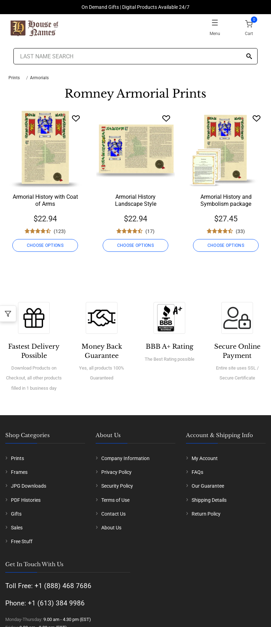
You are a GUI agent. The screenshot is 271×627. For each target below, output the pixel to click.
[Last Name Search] (135, 56)
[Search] (249, 56)
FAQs (197, 472)
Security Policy (117, 486)
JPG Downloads (28, 486)
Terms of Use (115, 500)
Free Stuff (21, 541)
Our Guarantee (208, 486)
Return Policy (206, 514)
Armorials (39, 77)
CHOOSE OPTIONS (45, 245)
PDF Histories (26, 500)
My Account (205, 458)
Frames (19, 472)
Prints (14, 77)
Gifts (16, 514)
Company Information (125, 458)
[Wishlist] (75, 118)
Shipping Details (209, 500)
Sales (17, 527)
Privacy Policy (116, 472)
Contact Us (113, 514)
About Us (111, 527)
